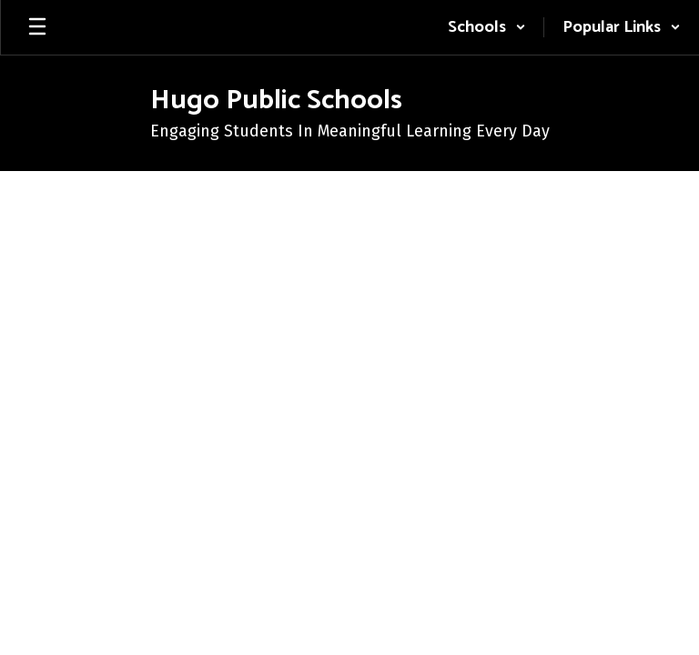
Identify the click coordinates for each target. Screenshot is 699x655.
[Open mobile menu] (37, 27)
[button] (487, 27)
